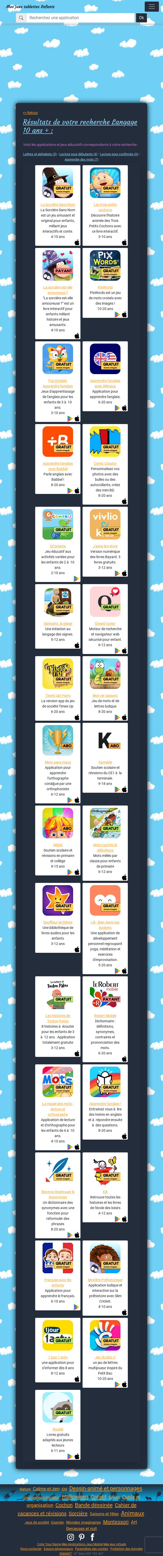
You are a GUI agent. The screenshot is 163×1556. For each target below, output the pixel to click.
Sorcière (78, 1513)
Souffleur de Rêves (57, 922)
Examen (57, 1522)
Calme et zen (46, 1488)
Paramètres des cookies (91, 1549)
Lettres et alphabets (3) (40, 154)
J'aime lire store (105, 546)
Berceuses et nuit (81, 1528)
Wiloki (57, 845)
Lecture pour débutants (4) (78, 154)
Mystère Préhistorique (105, 1280)
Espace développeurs (58, 1549)
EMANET (66, 1553)
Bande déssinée (94, 1505)
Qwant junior (105, 623)
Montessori (116, 1522)
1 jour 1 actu (58, 1357)
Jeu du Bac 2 (105, 1357)
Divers (114, 1497)
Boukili (58, 1429)
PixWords (105, 287)
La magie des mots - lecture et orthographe (58, 1109)
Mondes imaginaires (83, 1522)
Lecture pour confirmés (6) (119, 154)
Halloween (75, 1497)
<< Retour (30, 113)
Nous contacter (31, 1549)
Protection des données (126, 1549)
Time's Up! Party (58, 696)
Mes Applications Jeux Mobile (82, 1544)
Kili (105, 1192)
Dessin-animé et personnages (105, 1488)
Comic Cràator (105, 463)
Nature (25, 1489)
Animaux (132, 1513)
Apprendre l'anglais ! (105, 1104)
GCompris (58, 546)
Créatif (98, 1497)
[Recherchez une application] (80, 18)
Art (134, 1522)
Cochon (64, 1505)
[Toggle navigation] (152, 7)
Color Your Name (49, 1544)
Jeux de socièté (37, 1522)
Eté (64, 1489)
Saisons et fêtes (104, 1513)
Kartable (105, 762)
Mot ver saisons (105, 696)
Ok (141, 17)
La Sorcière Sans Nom (57, 205)
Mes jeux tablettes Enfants (30, 6)
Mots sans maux (58, 762)
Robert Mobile (105, 1016)
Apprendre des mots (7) (82, 159)
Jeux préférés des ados (41, 1497)
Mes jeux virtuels (114, 1544)
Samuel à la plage (58, 623)
